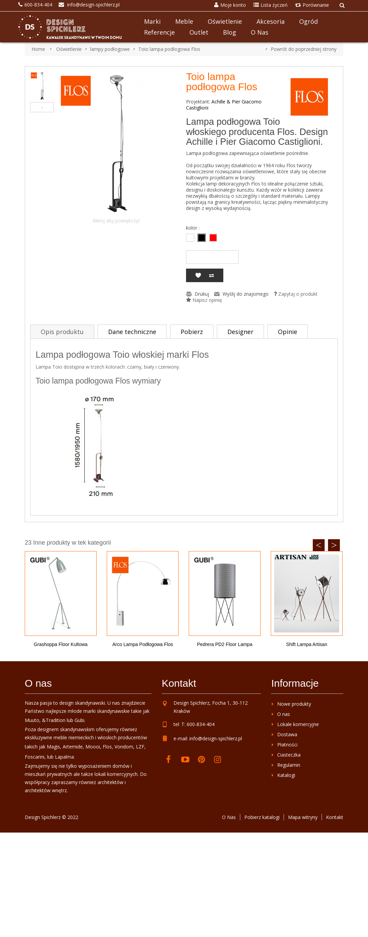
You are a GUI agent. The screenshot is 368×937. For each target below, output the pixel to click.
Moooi (92, 746)
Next (334, 545)
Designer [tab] (240, 332)
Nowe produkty (294, 704)
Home (38, 49)
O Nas (229, 817)
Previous (319, 545)
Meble (184, 21)
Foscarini (34, 757)
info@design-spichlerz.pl (215, 738)
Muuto (32, 720)
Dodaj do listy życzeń (198, 275)
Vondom (124, 746)
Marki (152, 21)
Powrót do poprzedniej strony (303, 49)
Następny (42, 107)
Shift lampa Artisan (306, 644)
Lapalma (64, 757)
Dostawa (287, 734)
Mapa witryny (303, 817)
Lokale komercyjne (298, 724)
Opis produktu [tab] (62, 332)
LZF (140, 746)
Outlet (198, 32)
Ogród (308, 21)
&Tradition (53, 720)
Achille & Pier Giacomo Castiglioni (224, 104)
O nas (259, 32)
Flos (107, 746)
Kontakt (334, 817)
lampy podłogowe (110, 49)
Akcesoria (271, 21)
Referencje (159, 32)
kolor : (193, 228)
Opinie (287, 332)
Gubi (79, 720)
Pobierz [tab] (192, 332)
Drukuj (202, 294)
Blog (229, 32)
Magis (53, 746)
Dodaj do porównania (211, 275)
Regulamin (288, 765)
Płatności (287, 744)
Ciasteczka (289, 754)
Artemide (73, 746)
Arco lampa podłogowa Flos (143, 644)
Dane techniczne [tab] (132, 332)
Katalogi (286, 775)
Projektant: (198, 102)
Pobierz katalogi (262, 817)
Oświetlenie (225, 21)
